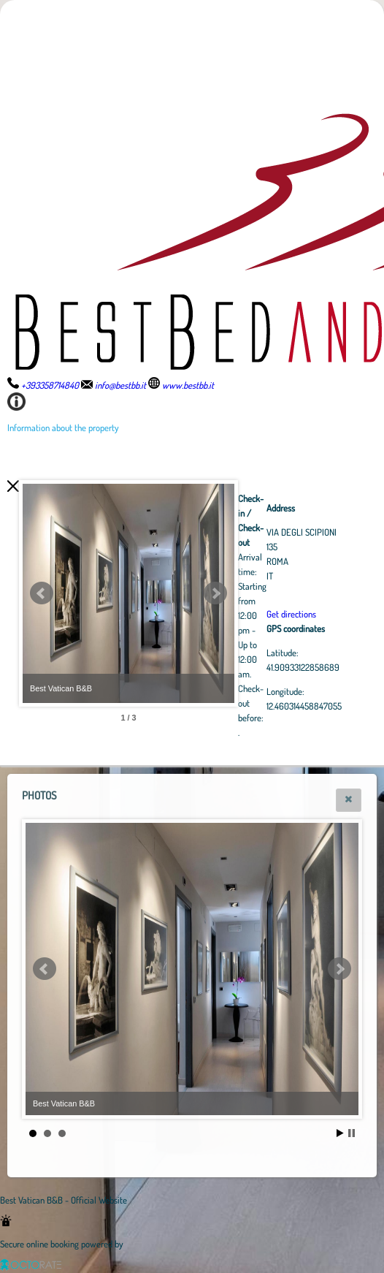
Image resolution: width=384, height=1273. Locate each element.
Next (295, 593)
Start (340, 1133)
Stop (351, 1133)
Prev (41, 593)
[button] (348, 800)
